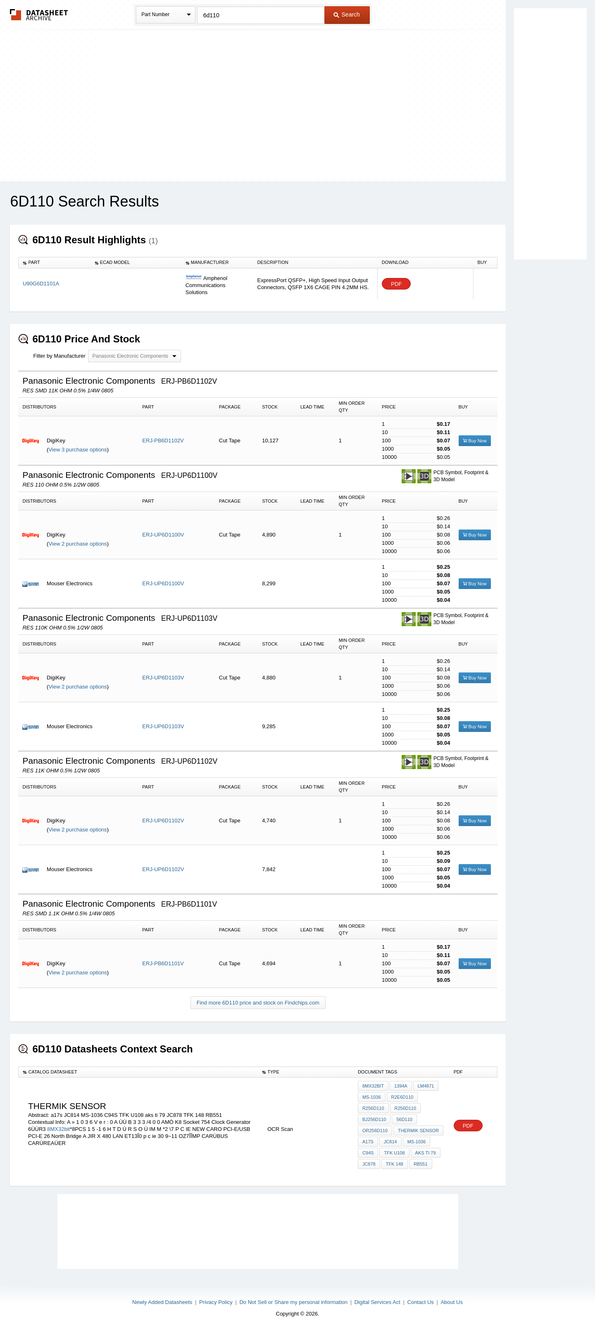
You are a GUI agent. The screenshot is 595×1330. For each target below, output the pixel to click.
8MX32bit (58, 1129)
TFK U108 (394, 1152)
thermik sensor (418, 1130)
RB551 (421, 1163)
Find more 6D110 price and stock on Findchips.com (258, 1003)
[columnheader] (54, 262)
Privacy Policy (216, 1302)
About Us (451, 1302)
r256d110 (373, 1108)
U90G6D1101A (41, 283)
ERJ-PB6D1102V (162, 440)
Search (346, 14)
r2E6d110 (402, 1097)
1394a (400, 1085)
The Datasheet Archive (39, 14)
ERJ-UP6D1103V (163, 677)
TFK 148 (394, 1163)
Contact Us (420, 1302)
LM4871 (426, 1085)
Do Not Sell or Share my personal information (293, 1302)
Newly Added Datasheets (162, 1302)
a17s (368, 1141)
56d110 (404, 1119)
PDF (396, 284)
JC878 (369, 1163)
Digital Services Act (377, 1302)
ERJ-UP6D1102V (163, 820)
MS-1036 (371, 1097)
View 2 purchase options (77, 544)
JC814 (390, 1141)
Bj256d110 (374, 1119)
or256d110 (375, 1130)
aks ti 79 (425, 1152)
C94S (368, 1152)
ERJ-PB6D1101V (162, 963)
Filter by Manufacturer (59, 356)
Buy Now (475, 440)
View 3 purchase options (77, 449)
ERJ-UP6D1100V (163, 535)
